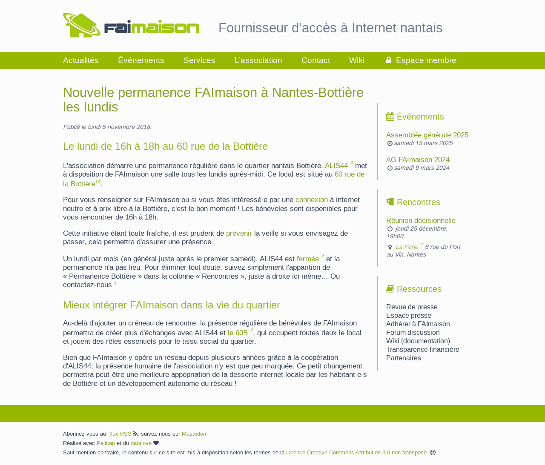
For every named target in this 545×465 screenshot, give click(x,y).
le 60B (238, 333)
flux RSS (123, 434)
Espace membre (420, 61)
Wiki (356, 61)
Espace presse (408, 315)
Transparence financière (422, 349)
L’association (258, 61)
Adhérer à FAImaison (418, 324)
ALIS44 (336, 166)
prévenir (239, 233)
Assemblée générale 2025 (427, 135)
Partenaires (403, 358)
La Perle (407, 247)
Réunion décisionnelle (421, 221)
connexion (311, 200)
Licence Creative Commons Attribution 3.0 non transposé (356, 452)
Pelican (106, 443)
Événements (141, 61)
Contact (315, 61)
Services (199, 61)
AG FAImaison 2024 (418, 160)
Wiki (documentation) (418, 341)
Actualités (81, 61)
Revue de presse (412, 307)
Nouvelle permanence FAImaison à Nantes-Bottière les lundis (213, 100)
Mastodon (194, 434)
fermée (308, 259)
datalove (145, 443)
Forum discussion (413, 332)
